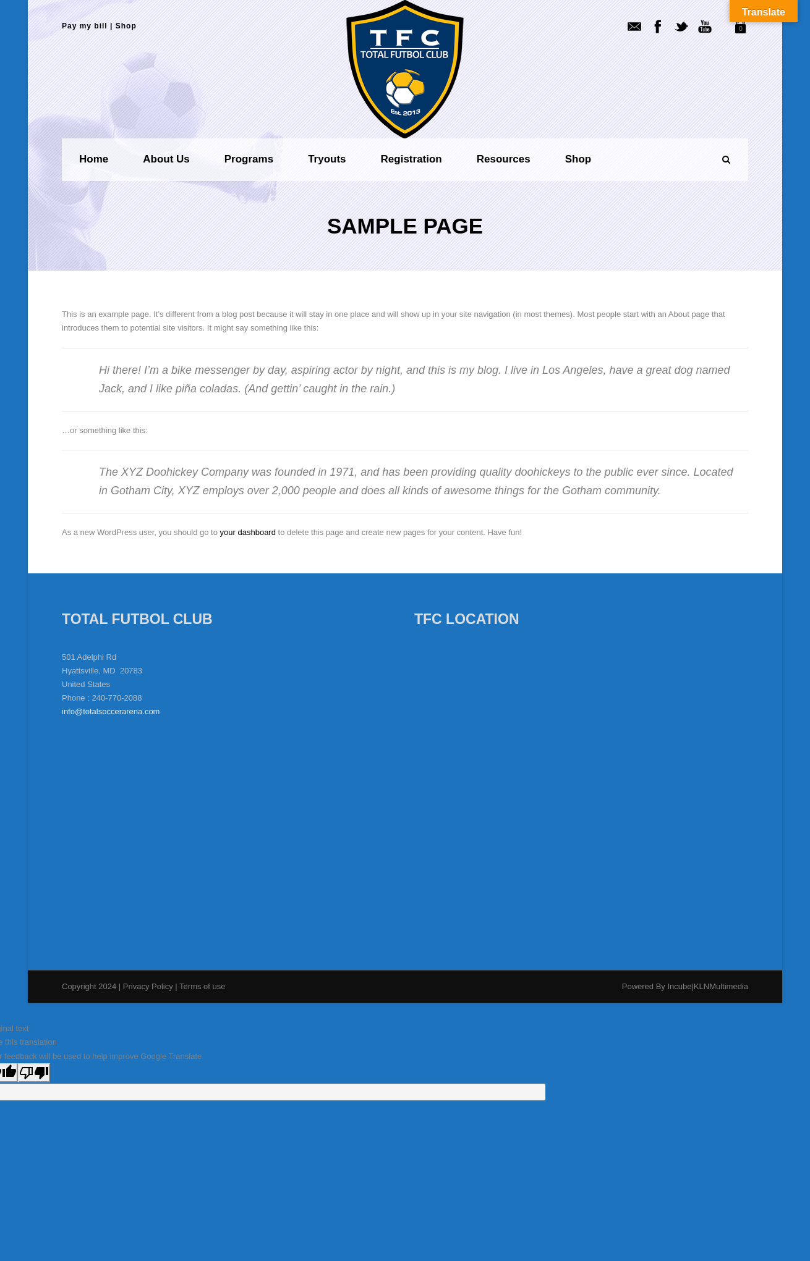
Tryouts (327, 159)
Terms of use (202, 986)
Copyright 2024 (89, 986)
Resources (504, 159)
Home (93, 159)
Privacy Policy (149, 986)
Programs (248, 159)
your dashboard (248, 532)
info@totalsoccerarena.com (111, 711)
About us (166, 159)
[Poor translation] (34, 1072)
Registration (411, 159)
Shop (126, 26)
